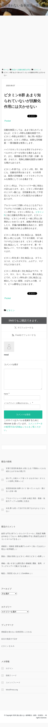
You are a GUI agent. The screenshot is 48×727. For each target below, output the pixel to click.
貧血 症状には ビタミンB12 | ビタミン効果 (24, 560)
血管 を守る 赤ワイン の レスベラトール (17, 538)
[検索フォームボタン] (44, 451)
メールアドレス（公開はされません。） (18, 407)
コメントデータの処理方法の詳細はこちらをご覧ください (23, 431)
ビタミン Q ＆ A (7, 650)
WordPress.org (12, 694)
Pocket (7, 121)
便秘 (3, 567)
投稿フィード (11, 680)
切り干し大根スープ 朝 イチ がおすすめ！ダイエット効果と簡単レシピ (25, 483)
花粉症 (4, 550)
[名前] (22, 402)
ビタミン (11, 310)
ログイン (9, 672)
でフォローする (24, 327)
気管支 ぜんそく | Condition (18, 577)
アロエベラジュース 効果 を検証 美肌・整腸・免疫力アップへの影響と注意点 (25, 503)
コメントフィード (13, 687)
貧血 (3, 560)
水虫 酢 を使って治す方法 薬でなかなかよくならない (25, 513)
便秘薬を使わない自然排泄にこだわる (16, 636)
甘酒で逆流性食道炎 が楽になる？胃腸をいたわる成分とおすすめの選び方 (26, 473)
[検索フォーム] (21, 451)
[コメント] (23, 381)
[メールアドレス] (22, 411)
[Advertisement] (24, 41)
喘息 (3, 577)
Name (6, 398)
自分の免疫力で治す (9, 643)
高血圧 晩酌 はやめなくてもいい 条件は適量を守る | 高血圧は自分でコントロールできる (23, 540)
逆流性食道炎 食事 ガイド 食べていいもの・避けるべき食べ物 (25, 493)
